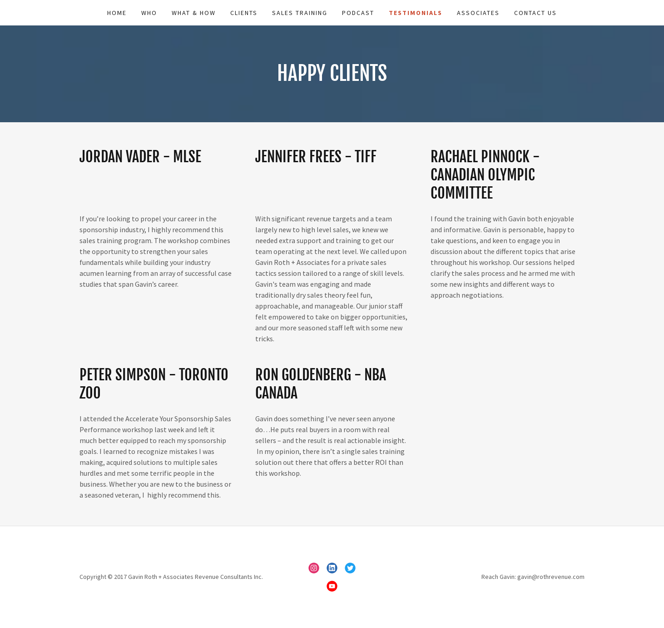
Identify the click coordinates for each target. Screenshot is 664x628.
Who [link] (149, 13)
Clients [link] (244, 13)
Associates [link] (478, 13)
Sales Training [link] (299, 13)
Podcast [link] (358, 13)
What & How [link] (194, 13)
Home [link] (117, 13)
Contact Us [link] (535, 13)
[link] (314, 568)
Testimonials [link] (415, 13)
